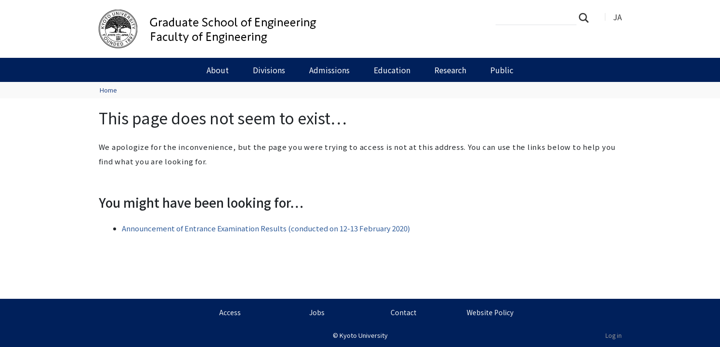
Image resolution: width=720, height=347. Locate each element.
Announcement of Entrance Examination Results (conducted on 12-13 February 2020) (266, 228)
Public (501, 70)
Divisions (269, 70)
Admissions (329, 70)
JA (617, 17)
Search (586, 17)
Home (108, 89)
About (218, 70)
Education (392, 70)
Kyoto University (364, 335)
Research (450, 70)
